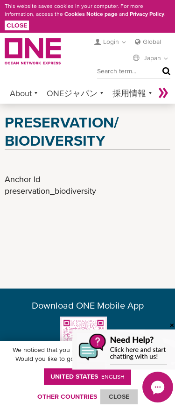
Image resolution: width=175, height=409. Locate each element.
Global (152, 41)
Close (17, 25)
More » (163, 93)
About (21, 93)
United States (87, 376)
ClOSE (119, 396)
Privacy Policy (147, 14)
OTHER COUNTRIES (67, 396)
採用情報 (129, 93)
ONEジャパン (72, 93)
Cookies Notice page (91, 14)
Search (164, 71)
